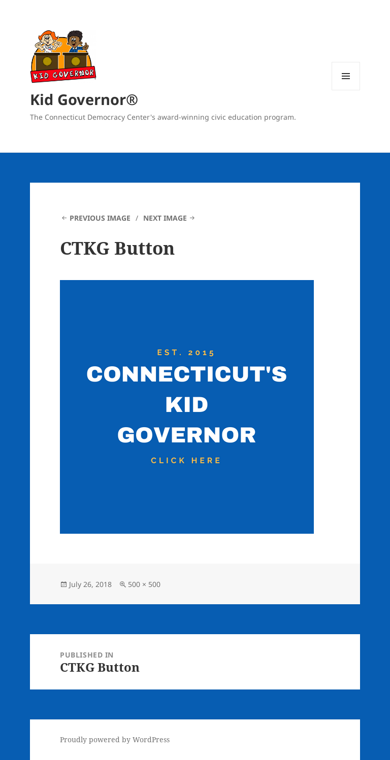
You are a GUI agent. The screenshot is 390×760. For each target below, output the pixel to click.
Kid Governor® (84, 99)
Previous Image (100, 218)
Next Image (165, 218)
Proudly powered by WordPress (115, 739)
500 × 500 (144, 584)
